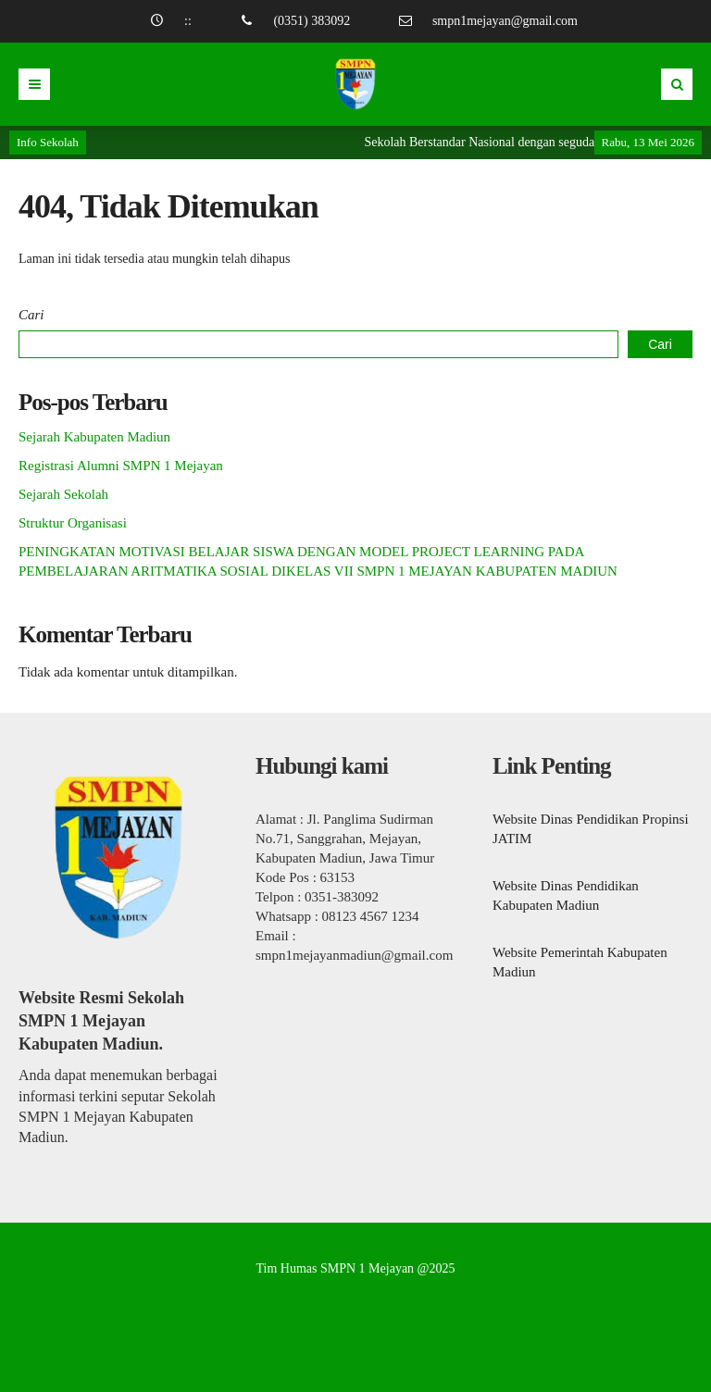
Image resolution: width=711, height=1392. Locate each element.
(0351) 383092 (311, 21)
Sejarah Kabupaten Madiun (94, 436)
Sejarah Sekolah (63, 494)
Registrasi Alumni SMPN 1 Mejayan (121, 465)
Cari (31, 314)
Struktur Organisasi (73, 523)
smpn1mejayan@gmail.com (505, 21)
